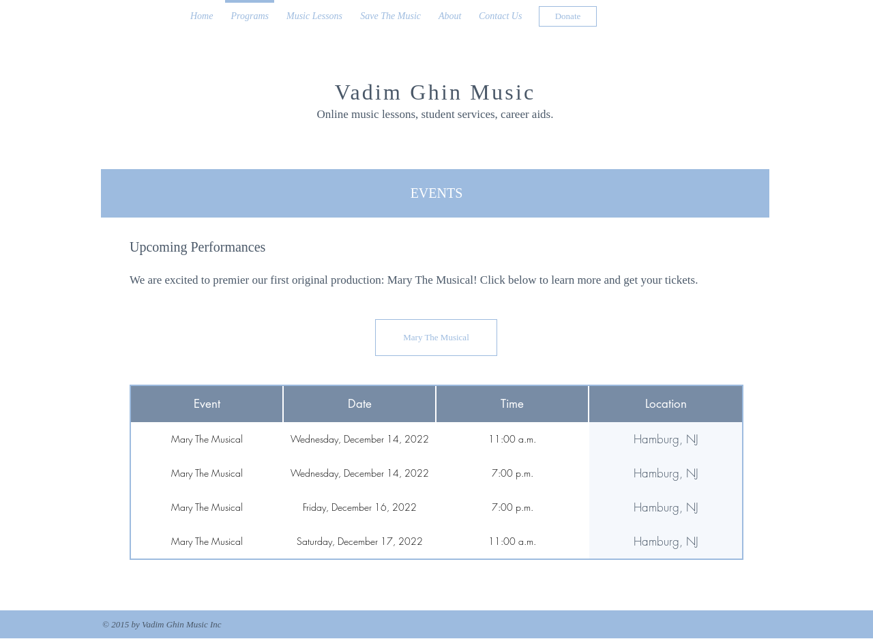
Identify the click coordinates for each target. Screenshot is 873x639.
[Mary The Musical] (436, 337)
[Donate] (568, 16)
